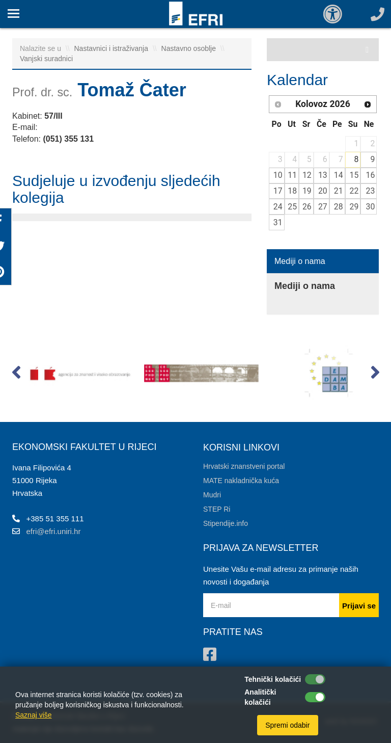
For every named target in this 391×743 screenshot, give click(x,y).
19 (307, 191)
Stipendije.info (225, 523)
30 (370, 206)
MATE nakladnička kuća (241, 480)
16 (370, 175)
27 (322, 206)
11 (292, 175)
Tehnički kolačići (272, 679)
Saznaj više (33, 715)
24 (278, 206)
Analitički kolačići (260, 697)
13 (322, 175)
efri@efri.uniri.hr (53, 531)
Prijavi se (359, 605)
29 (354, 206)
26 (307, 206)
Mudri (212, 495)
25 (292, 206)
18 (292, 191)
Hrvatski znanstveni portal (244, 466)
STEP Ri (216, 509)
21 (338, 191)
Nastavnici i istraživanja (112, 48)
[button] (16, 374)
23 (370, 191)
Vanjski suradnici (46, 59)
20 (322, 191)
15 (354, 175)
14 (338, 175)
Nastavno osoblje (189, 48)
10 (278, 175)
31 (278, 222)
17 (278, 191)
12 (307, 175)
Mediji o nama (299, 261)
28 (338, 206)
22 (354, 191)
